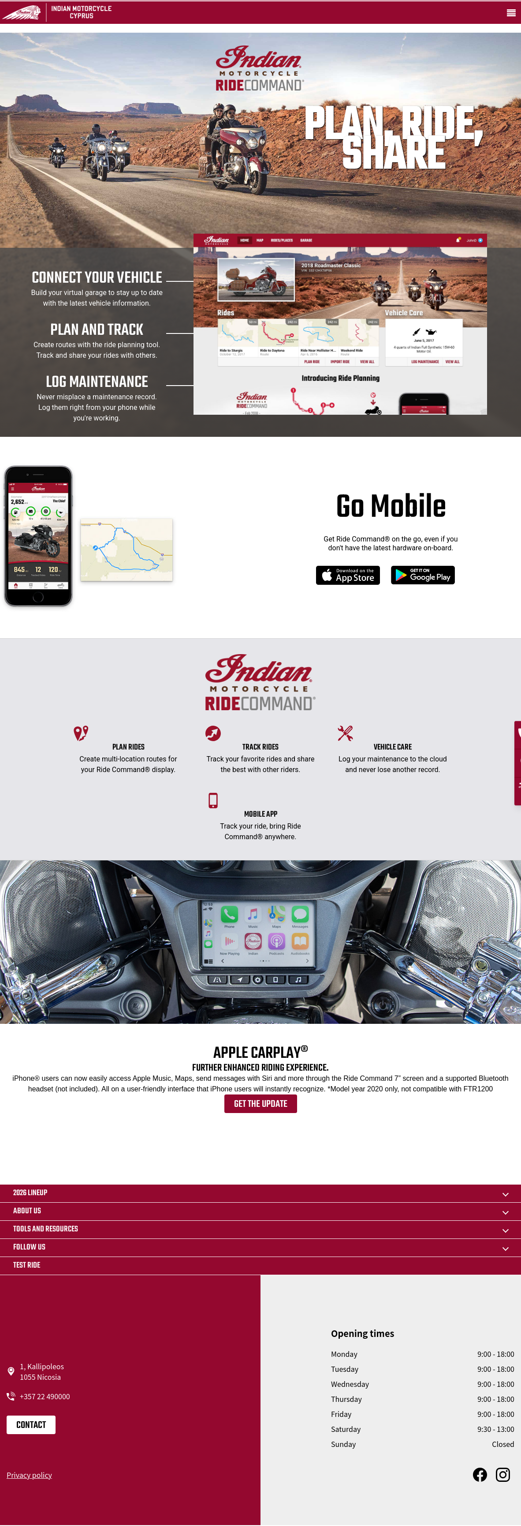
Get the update (260, 1104)
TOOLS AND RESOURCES (45, 1229)
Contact (31, 1425)
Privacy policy (29, 1474)
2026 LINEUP (30, 1193)
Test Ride (26, 1265)
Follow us (29, 1247)
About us (27, 1211)
